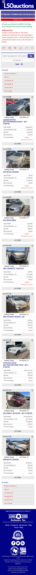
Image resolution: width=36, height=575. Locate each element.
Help (30, 525)
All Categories (18, 60)
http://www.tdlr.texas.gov (21, 569)
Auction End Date (9, 73)
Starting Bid (7, 84)
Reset (17, 64)
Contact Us (14, 525)
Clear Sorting (8, 91)
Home (7, 525)
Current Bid (7, 87)
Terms (16, 527)
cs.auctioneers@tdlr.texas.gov (19, 570)
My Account (23, 525)
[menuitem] (18, 73)
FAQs (21, 527)
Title (5, 77)
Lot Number (8, 80)
